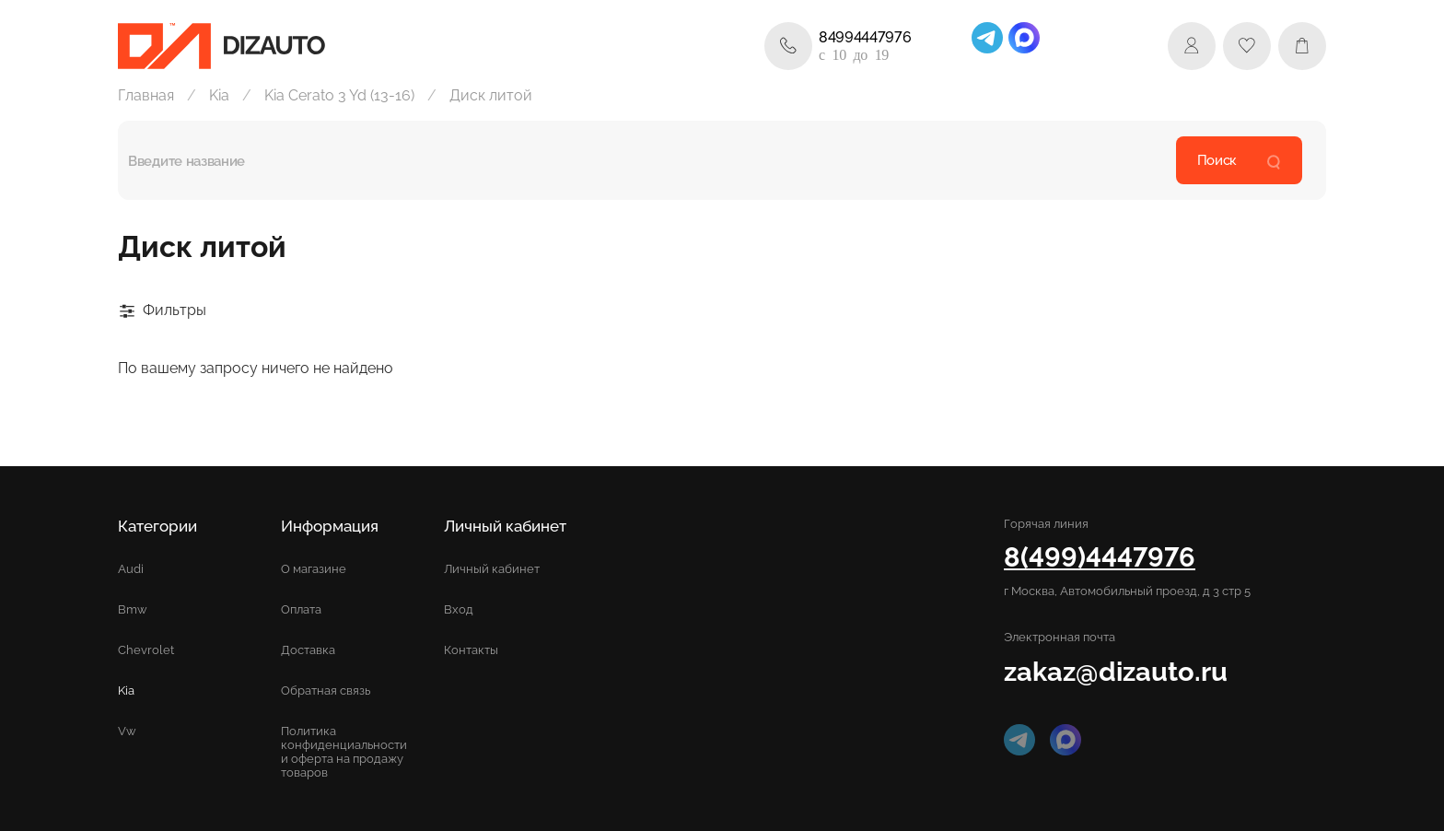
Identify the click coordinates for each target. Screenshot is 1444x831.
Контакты (471, 650)
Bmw (132, 609)
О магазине (313, 569)
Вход (458, 609)
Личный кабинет (492, 569)
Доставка (308, 650)
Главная (146, 95)
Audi (131, 569)
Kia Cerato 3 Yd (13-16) (339, 95)
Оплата (301, 609)
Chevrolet (146, 650)
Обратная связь (325, 690)
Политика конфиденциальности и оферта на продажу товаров (344, 751)
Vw (127, 731)
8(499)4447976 (1099, 557)
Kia (219, 95)
